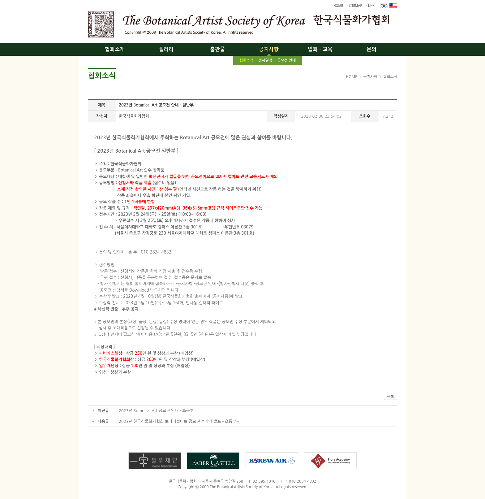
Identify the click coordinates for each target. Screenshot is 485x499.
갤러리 (166, 49)
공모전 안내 (286, 60)
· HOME (337, 5)
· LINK (370, 5)
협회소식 (246, 60)
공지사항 (269, 49)
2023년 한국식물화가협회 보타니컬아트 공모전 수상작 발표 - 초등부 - (179, 421)
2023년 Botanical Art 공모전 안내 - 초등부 (156, 411)
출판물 (217, 49)
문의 (371, 49)
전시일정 (265, 60)
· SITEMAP (354, 5)
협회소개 (115, 49)
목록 (390, 396)
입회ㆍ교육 (320, 49)
